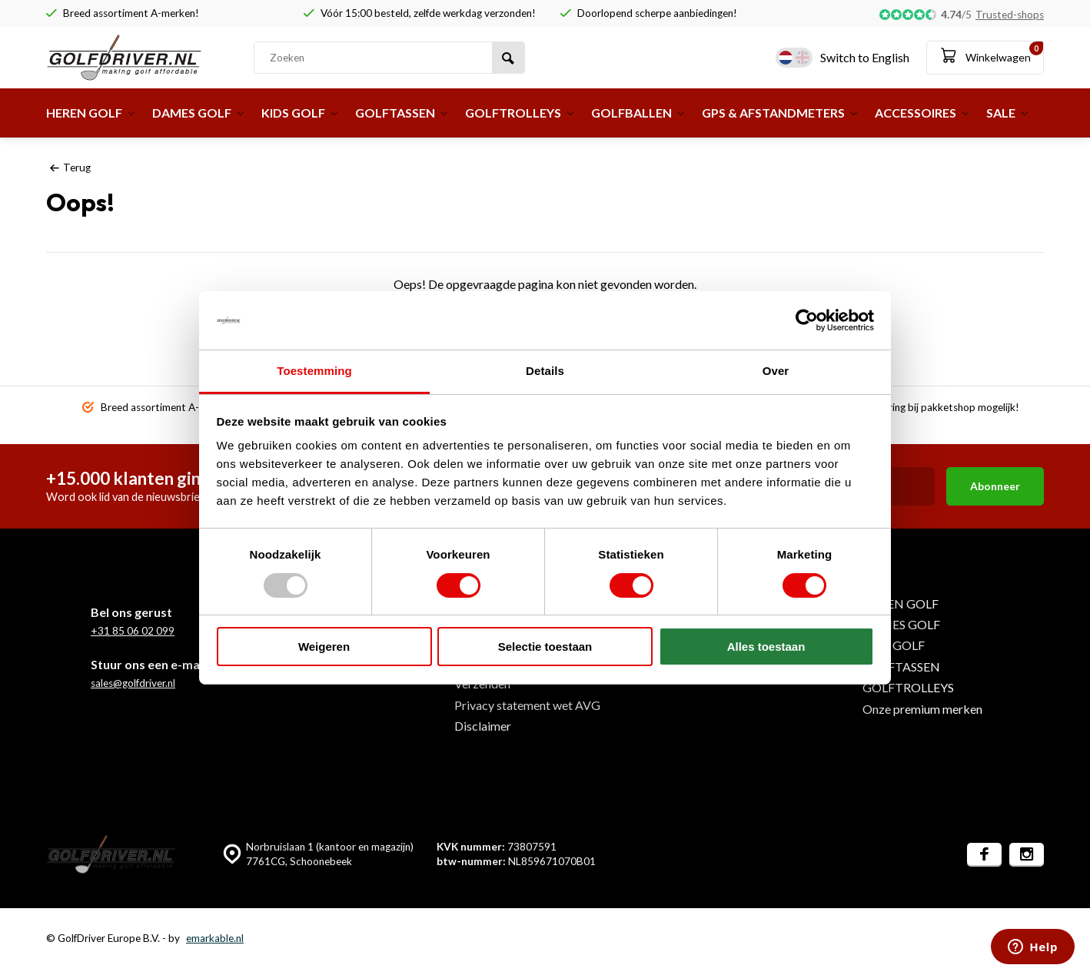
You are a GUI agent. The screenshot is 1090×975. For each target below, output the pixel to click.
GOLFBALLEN (638, 112)
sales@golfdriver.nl (133, 683)
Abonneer (995, 485)
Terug (70, 167)
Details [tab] (545, 370)
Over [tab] (776, 370)
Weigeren (324, 646)
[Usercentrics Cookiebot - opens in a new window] (806, 320)
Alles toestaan (766, 646)
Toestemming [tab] (314, 370)
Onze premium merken (922, 708)
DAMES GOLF (199, 112)
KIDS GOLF (300, 112)
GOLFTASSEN (402, 112)
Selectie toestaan (545, 646)
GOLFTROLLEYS (520, 112)
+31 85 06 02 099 (132, 631)
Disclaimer (482, 725)
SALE (1008, 112)
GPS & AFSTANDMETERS (780, 112)
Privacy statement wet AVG (527, 705)
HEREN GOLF (91, 112)
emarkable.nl (215, 938)
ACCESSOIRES (923, 112)
